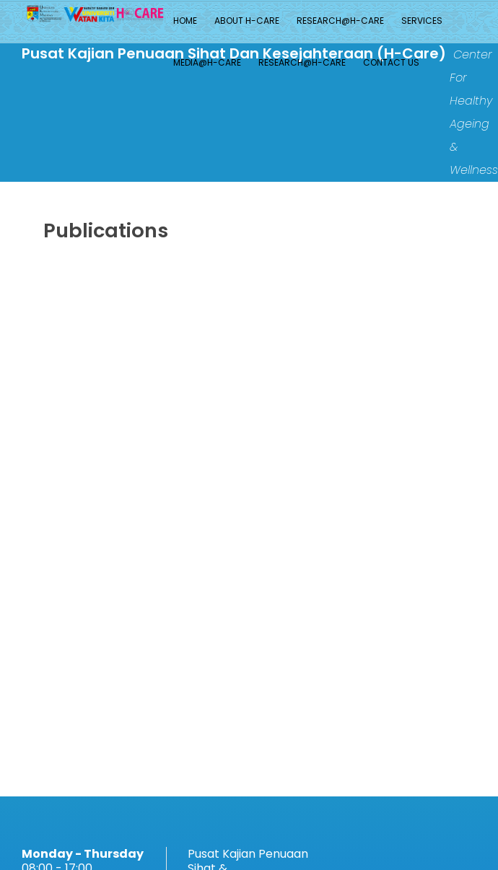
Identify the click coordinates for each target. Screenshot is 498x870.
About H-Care (246, 20)
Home (185, 20)
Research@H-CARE (340, 20)
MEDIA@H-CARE (207, 62)
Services (421, 20)
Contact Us (391, 62)
